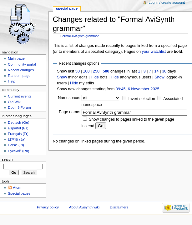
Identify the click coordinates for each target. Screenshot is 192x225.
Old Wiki (14, 102)
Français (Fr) (18, 134)
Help (11, 81)
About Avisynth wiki (84, 207)
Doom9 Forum (19, 107)
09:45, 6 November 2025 (137, 89)
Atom (17, 187)
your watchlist (154, 51)
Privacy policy (48, 207)
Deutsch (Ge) (18, 122)
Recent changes (21, 70)
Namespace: (69, 98)
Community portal (22, 64)
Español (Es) (18, 128)
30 (164, 71)
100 (86, 71)
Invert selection (142, 99)
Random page (19, 76)
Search (7, 159)
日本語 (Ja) (16, 139)
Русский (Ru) (18, 151)
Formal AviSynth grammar (79, 36)
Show (62, 77)
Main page (16, 58)
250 (96, 71)
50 (77, 71)
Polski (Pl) (16, 145)
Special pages (19, 193)
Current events (19, 96)
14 (156, 71)
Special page (67, 8)
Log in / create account (167, 2)
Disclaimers (119, 207)
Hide (95, 77)
